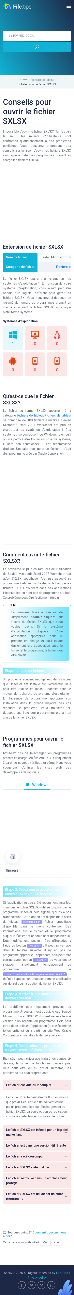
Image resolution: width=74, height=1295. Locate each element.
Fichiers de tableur (42, 80)
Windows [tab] (37, 784)
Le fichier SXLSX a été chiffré (37, 1167)
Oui (45, 1242)
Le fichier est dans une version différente (37, 1145)
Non (56, 1242)
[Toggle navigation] (68, 6)
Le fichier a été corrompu (37, 1156)
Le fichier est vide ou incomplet (37, 1085)
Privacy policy (37, 1278)
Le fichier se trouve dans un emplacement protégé (37, 1180)
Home (23, 79)
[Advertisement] (37, 204)
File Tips (62, 1273)
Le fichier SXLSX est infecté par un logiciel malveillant (37, 1132)
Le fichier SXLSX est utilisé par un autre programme (37, 1196)
